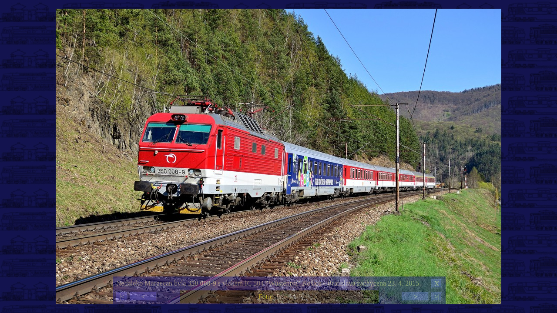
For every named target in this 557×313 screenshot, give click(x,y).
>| (436, 296)
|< (121, 296)
